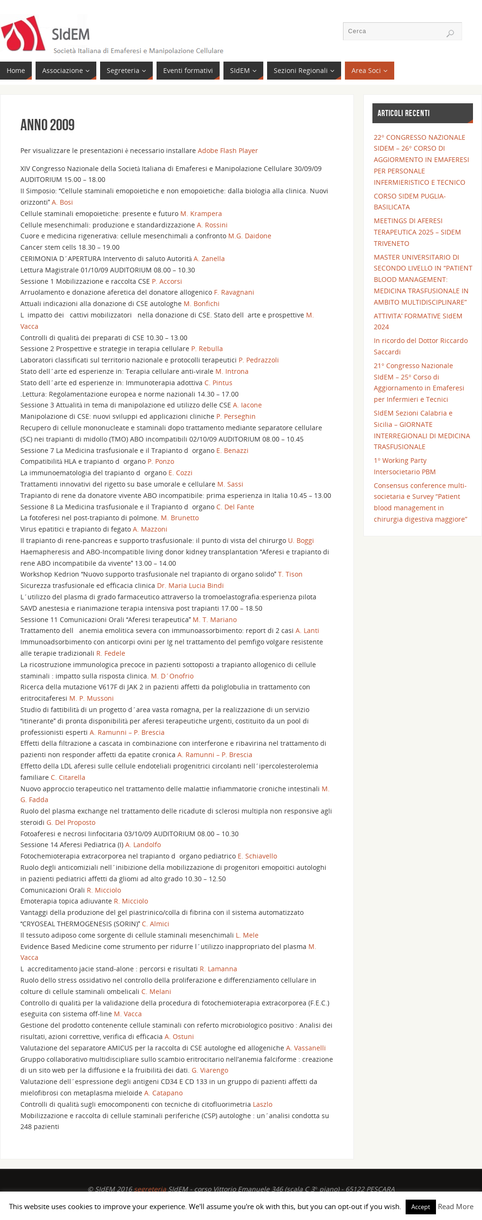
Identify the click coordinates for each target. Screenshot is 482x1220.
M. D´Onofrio (172, 675)
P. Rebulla (207, 348)
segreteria (150, 1188)
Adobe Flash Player (228, 150)
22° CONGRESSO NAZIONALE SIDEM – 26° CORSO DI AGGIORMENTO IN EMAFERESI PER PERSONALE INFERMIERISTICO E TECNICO (421, 160)
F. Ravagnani (234, 292)
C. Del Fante (235, 506)
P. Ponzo (161, 461)
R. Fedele (110, 653)
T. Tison (290, 573)
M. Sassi (230, 483)
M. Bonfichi (202, 303)
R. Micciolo (104, 890)
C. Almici (155, 923)
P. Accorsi (167, 281)
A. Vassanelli (306, 1047)
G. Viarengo (210, 1070)
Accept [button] (420, 1206)
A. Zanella (209, 258)
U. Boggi (301, 540)
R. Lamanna (218, 968)
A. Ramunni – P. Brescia (127, 732)
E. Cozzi (180, 472)
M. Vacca (128, 1013)
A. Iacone (247, 404)
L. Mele (247, 935)
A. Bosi (62, 202)
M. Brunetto (180, 517)
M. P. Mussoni (91, 698)
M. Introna (232, 371)
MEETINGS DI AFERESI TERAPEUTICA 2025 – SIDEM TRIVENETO (417, 232)
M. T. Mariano (215, 619)
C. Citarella (68, 777)
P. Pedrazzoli (259, 359)
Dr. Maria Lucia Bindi (190, 585)
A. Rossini (212, 224)
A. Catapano (163, 1092)
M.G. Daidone (249, 235)
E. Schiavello (257, 855)
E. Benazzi (232, 450)
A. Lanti (307, 630)
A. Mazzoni (150, 528)
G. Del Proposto (70, 822)
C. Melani (156, 991)
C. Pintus (218, 382)
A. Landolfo (143, 844)
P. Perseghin (236, 416)
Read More (455, 1206)
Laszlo (262, 1104)
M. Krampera (201, 213)
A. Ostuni (179, 1036)
